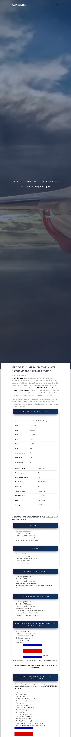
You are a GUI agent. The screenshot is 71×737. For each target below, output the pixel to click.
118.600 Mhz (41, 491)
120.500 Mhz (41, 505)
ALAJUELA (33, 430)
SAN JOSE (33, 434)
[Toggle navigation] (57, 5)
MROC (32, 444)
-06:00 (31, 439)
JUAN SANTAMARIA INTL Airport (39, 421)
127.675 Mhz (41, 500)
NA (38, 473)
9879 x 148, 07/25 (43, 468)
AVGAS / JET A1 (42, 482)
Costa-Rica (33, 425)
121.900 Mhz (41, 495)
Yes (31, 453)
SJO (31, 448)
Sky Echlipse (18, 378)
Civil (31, 462)
